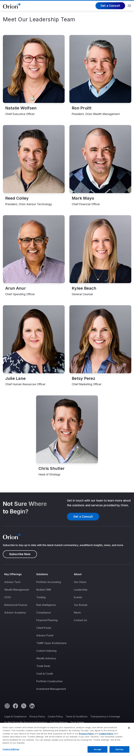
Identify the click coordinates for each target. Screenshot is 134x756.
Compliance (43, 612)
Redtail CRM (43, 589)
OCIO (7, 597)
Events (78, 597)
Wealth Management (16, 589)
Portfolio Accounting (48, 582)
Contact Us (80, 620)
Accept (97, 751)
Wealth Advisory (46, 658)
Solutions (42, 574)
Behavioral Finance (15, 604)
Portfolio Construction (49, 681)
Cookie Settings (59, 722)
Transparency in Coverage (105, 716)
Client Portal (43, 627)
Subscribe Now (20, 554)
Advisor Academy (15, 612)
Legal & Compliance (15, 716)
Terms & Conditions (77, 716)
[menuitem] (19, 633)
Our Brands (80, 604)
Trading (41, 597)
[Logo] (12, 5)
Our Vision (80, 582)
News (77, 612)
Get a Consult (110, 5)
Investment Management (51, 688)
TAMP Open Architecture (51, 643)
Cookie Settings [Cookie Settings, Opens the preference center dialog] (11, 751)
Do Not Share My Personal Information (25, 722)
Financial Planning (47, 620)
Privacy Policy (37, 716)
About (77, 574)
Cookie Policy (55, 716)
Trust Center (77, 722)
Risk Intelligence (46, 604)
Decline (119, 751)
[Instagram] (7, 705)
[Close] (128, 730)
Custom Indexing (46, 650)
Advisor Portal (44, 635)
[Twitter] (23, 705)
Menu (129, 5)
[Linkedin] (31, 705)
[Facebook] (15, 705)
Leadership (80, 589)
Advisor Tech (12, 582)
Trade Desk (43, 666)
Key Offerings (13, 574)
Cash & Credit (44, 673)
